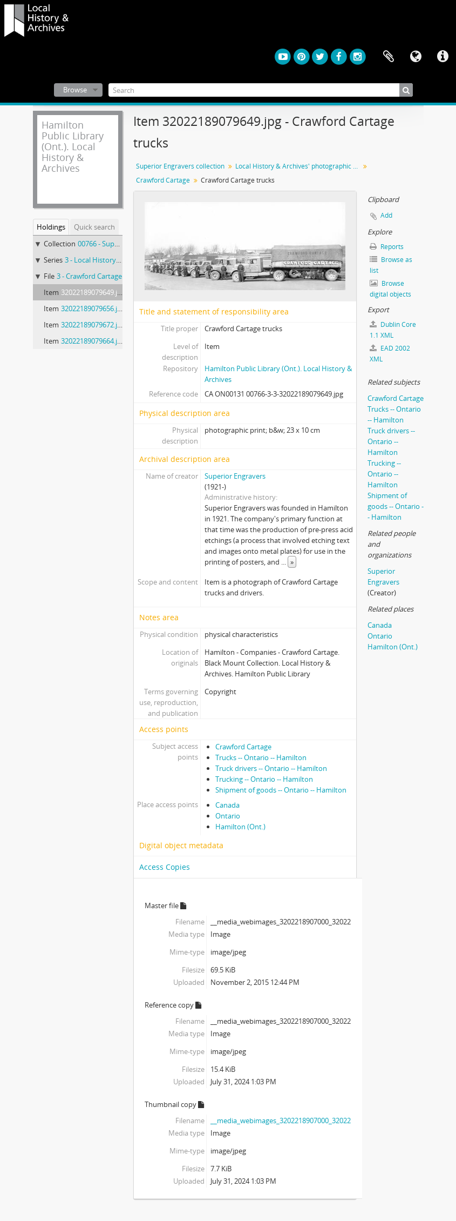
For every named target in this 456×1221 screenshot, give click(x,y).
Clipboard (388, 56)
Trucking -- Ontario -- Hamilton (264, 779)
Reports (387, 246)
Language (415, 56)
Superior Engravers (235, 476)
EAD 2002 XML (390, 354)
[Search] (260, 90)
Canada (227, 805)
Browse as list (391, 265)
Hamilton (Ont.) (240, 826)
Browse (75, 90)
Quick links (442, 56)
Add (386, 215)
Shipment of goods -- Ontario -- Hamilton (280, 790)
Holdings (51, 227)
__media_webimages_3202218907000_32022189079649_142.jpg (310, 1120)
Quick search (94, 227)
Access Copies (164, 867)
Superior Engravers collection (180, 166)
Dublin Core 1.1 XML (393, 330)
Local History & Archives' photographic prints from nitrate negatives (298, 166)
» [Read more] (292, 562)
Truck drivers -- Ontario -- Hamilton (271, 768)
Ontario (227, 816)
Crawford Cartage (163, 180)
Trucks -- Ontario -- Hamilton (261, 757)
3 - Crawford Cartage (89, 276)
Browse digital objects (390, 289)
